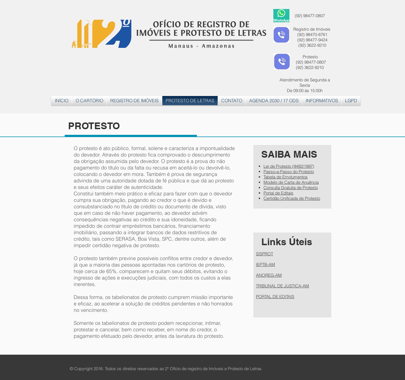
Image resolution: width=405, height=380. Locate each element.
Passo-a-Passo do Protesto (289, 171)
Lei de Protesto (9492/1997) (289, 166)
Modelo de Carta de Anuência (291, 182)
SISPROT (264, 253)
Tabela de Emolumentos (286, 177)
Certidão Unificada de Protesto (292, 198)
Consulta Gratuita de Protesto (291, 187)
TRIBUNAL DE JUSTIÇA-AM (282, 286)
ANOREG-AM (269, 275)
